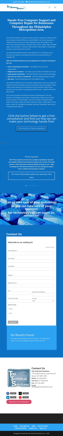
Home (15, 426)
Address (10, 275)
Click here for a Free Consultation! (31, 128)
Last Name (11, 266)
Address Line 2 (12, 283)
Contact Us (33, 428)
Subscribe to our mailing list (19, 402)
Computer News (20, 428)
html (11, 309)
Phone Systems (31, 156)
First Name (11, 258)
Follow (13, 393)
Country (34, 298)
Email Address (12, 251)
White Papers (43, 426)
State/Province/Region (38, 292)
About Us (43, 428)
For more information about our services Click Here (31, 176)
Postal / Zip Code (13, 298)
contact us (31, 215)
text (11, 313)
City (9, 290)
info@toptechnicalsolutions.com (42, 387)
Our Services (24, 426)
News (34, 426)
